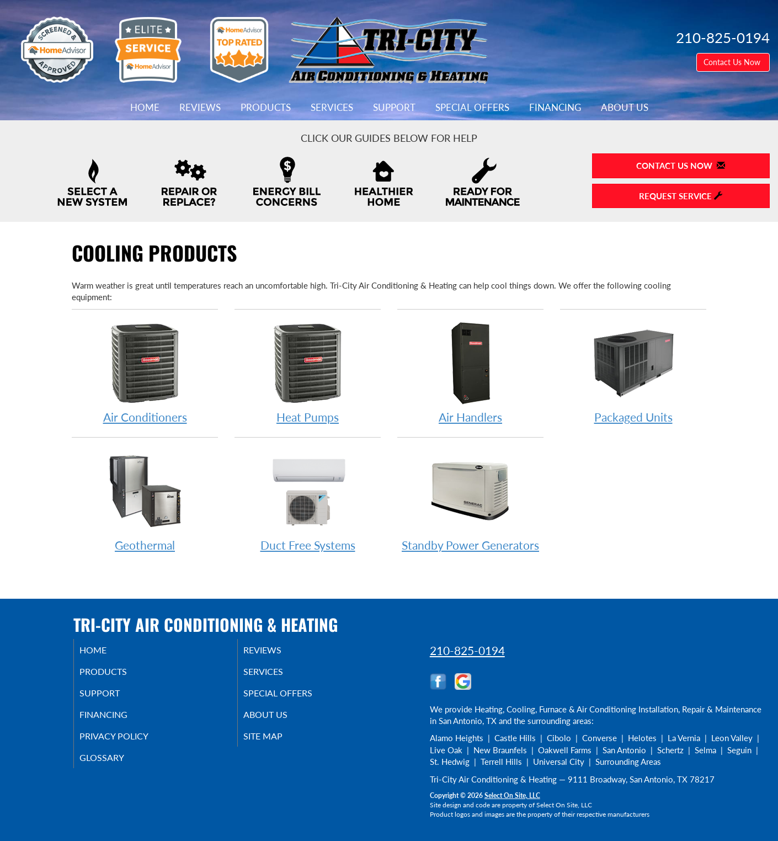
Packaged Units (633, 372)
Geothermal (145, 500)
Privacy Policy (128, 743)
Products (266, 107)
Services (332, 107)
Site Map (276, 743)
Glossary (115, 766)
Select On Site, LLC (512, 795)
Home (144, 107)
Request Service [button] (680, 196)
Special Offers (472, 107)
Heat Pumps (308, 372)
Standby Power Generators (470, 500)
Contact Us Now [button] (733, 62)
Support (394, 107)
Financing (555, 107)
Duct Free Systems (308, 500)
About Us (624, 107)
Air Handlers (470, 372)
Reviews (200, 107)
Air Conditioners (145, 372)
